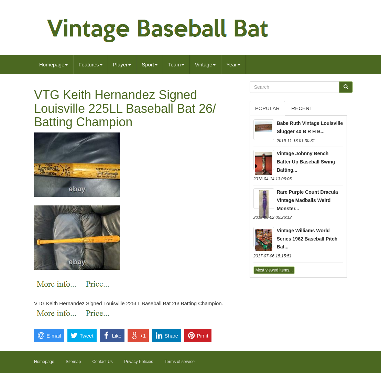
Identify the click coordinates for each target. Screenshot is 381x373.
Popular (267, 108)
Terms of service (180, 361)
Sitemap (73, 361)
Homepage (53, 64)
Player (122, 64)
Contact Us (102, 361)
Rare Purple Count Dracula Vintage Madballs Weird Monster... (307, 200)
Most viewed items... (274, 270)
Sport (149, 64)
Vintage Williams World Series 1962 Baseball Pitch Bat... (307, 239)
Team (176, 64)
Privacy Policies (138, 361)
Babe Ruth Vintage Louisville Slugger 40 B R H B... (310, 127)
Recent (302, 108)
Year (233, 64)
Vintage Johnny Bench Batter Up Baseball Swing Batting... (306, 162)
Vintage (205, 64)
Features (90, 64)
